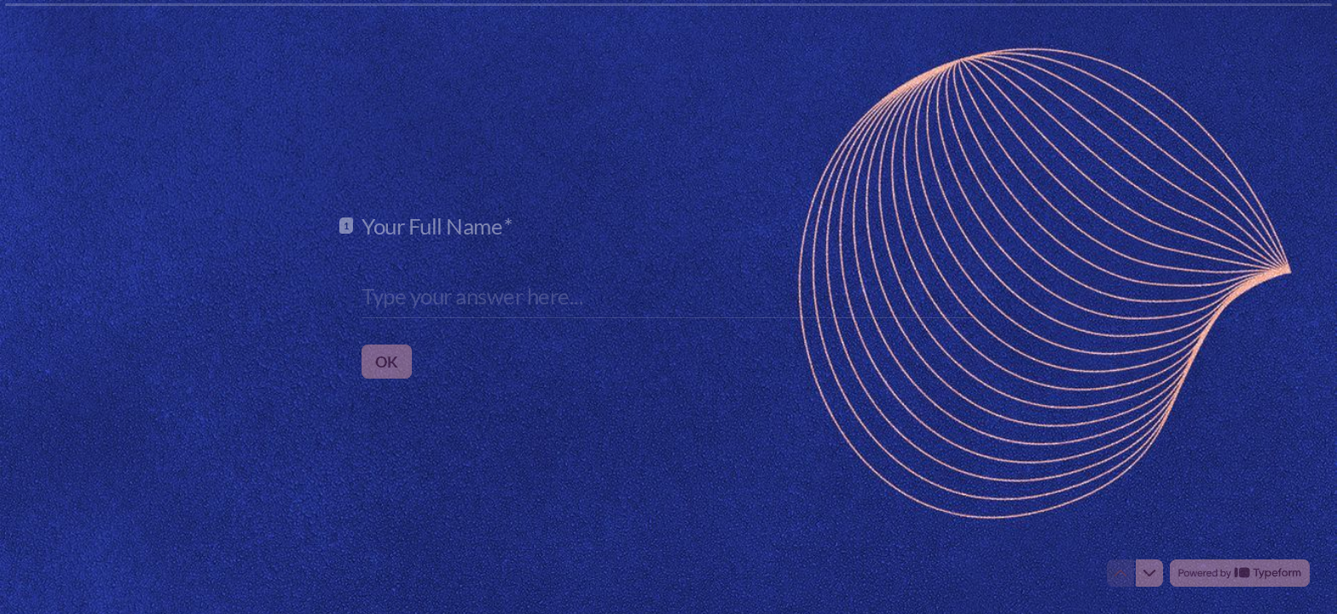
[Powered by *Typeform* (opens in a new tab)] (1240, 573)
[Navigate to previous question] (1120, 573)
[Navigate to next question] (1149, 573)
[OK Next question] (387, 361)
